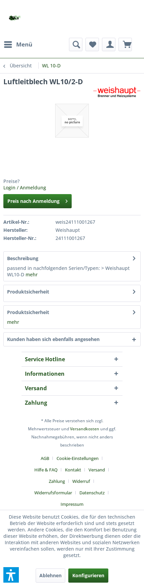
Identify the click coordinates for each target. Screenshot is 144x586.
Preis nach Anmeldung (37, 200)
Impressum (72, 504)
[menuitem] (18, 44)
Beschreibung (22, 258)
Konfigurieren (88, 575)
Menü (18, 43)
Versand (96, 470)
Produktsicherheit (28, 291)
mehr (32, 274)
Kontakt (73, 470)
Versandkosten (84, 429)
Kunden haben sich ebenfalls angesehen (53, 339)
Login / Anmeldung (24, 187)
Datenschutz (92, 493)
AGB (45, 458)
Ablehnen (50, 575)
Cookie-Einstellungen (78, 458)
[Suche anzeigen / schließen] (75, 44)
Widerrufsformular (53, 493)
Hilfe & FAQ (46, 470)
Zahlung (57, 481)
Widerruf (81, 481)
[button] (11, 575)
